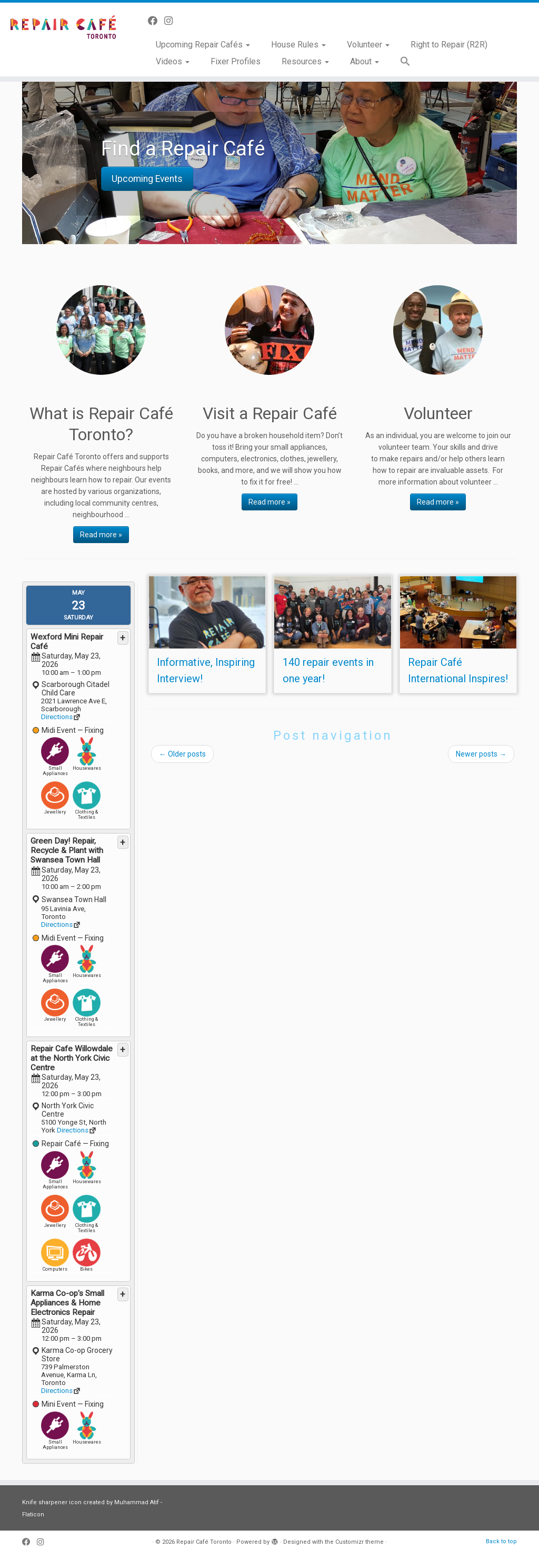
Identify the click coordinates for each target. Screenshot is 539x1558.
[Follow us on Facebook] (156, 20)
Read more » (101, 534)
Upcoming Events (147, 178)
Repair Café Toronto (204, 1541)
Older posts (182, 754)
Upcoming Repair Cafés (203, 45)
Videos (172, 61)
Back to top (501, 1541)
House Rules (298, 45)
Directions (57, 717)
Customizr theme (359, 1541)
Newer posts (481, 754)
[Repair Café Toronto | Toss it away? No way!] (63, 29)
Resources (305, 61)
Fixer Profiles (236, 61)
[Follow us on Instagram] (171, 20)
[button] (400, 62)
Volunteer (368, 45)
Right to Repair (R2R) (449, 45)
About (364, 61)
